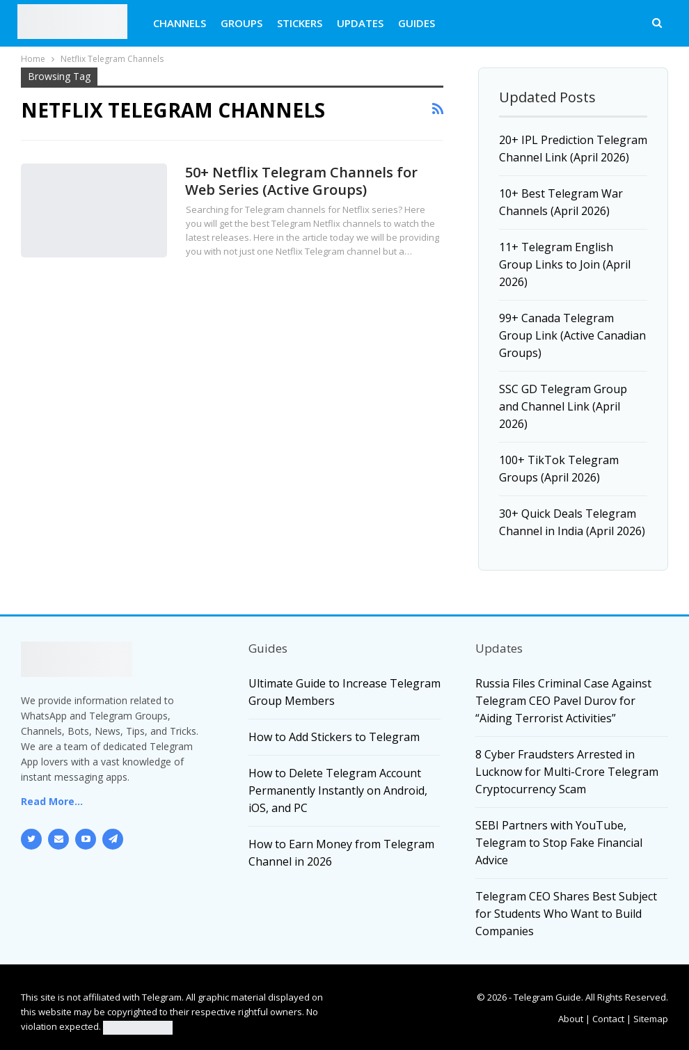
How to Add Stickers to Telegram (334, 737)
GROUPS (241, 23)
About (570, 1018)
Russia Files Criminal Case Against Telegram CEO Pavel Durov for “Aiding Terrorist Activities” (563, 701)
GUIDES (416, 23)
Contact (608, 1018)
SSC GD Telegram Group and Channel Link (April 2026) (563, 406)
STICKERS (299, 23)
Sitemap (650, 1018)
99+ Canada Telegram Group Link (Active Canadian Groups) (572, 335)
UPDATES (360, 23)
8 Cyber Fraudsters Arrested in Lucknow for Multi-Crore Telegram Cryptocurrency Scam (566, 772)
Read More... (52, 801)
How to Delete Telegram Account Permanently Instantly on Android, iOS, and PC (337, 790)
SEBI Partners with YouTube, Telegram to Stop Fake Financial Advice (558, 843)
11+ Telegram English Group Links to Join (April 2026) (565, 264)
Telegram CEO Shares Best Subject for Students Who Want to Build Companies (566, 914)
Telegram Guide (547, 997)
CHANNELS (179, 23)
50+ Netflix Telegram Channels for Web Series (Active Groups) (301, 181)
